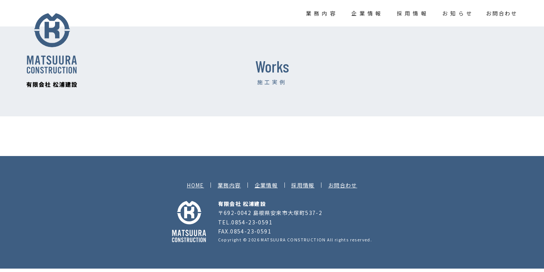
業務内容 (322, 13)
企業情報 (367, 13)
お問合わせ (502, 13)
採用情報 (413, 13)
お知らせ (458, 13)
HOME (195, 185)
